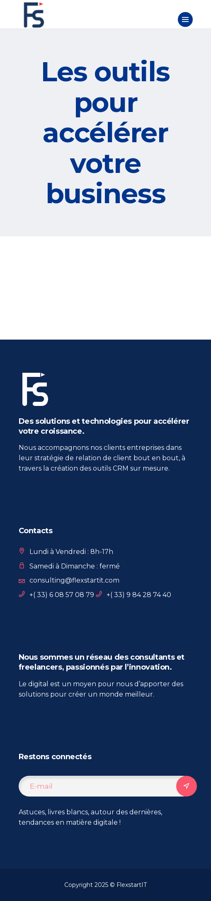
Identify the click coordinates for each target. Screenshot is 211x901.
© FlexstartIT (128, 885)
